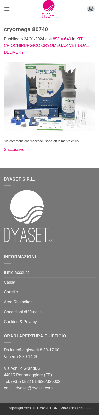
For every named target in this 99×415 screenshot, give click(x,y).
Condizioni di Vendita (23, 312)
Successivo (16, 149)
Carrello (11, 292)
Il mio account (16, 272)
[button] (7, 9)
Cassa (9, 282)
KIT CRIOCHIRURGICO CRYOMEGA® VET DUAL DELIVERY (46, 45)
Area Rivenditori (18, 302)
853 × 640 (62, 39)
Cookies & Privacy (20, 321)
